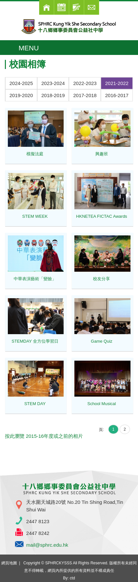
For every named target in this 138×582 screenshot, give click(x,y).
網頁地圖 (9, 563)
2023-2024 (53, 83)
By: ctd (69, 578)
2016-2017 (117, 95)
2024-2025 (21, 83)
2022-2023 (85, 83)
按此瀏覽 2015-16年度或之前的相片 (44, 436)
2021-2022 (117, 83)
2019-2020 (21, 95)
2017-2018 (85, 95)
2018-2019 (53, 95)
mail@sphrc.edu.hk (47, 545)
